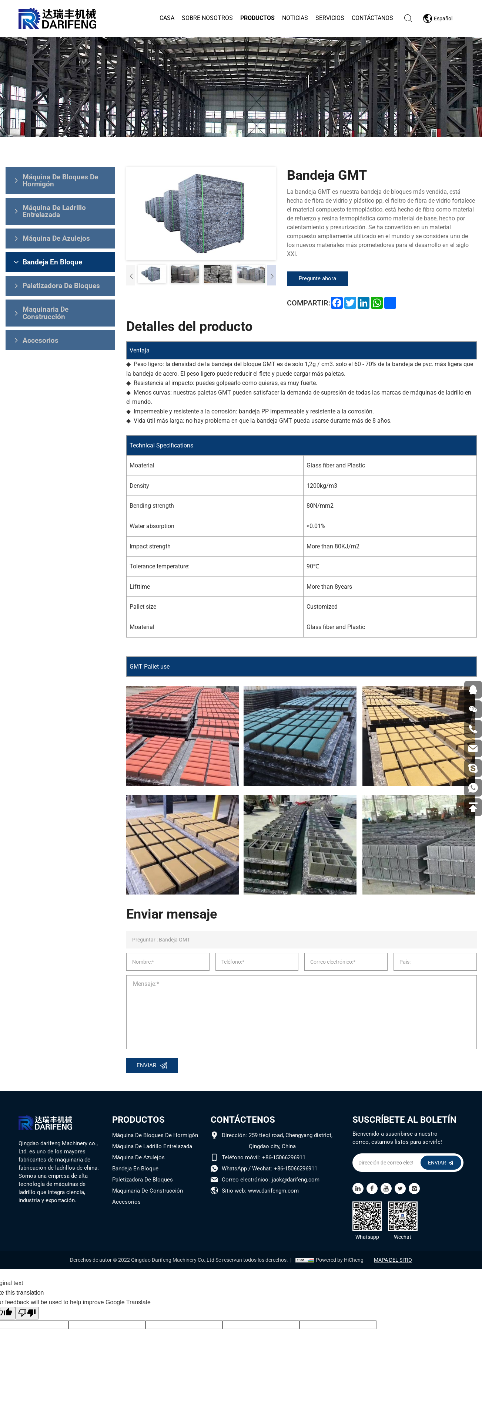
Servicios (329, 17)
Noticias (295, 17)
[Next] (271, 274)
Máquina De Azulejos (138, 1158)
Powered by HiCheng (338, 1261)
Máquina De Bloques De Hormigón (155, 1136)
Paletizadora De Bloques (142, 1180)
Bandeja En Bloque (135, 1169)
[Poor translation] (27, 1314)
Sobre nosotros (206, 17)
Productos (257, 17)
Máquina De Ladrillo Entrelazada (152, 1147)
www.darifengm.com (273, 1192)
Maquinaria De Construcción (147, 1192)
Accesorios (126, 1203)
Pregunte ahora (320, 278)
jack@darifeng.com (295, 1180)
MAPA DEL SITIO (394, 1261)
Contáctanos (372, 17)
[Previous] (130, 274)
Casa (166, 17)
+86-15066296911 (283, 1158)
